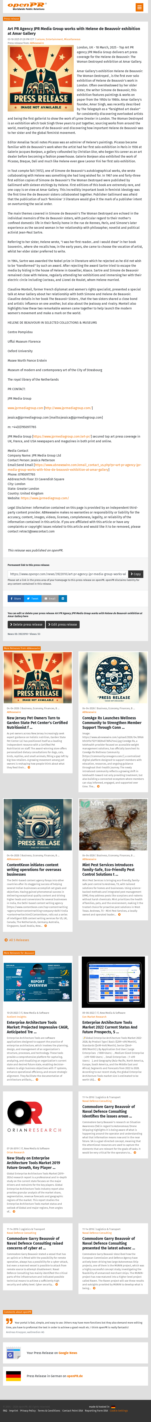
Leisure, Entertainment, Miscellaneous (58, 39)
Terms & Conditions (49, 1410)
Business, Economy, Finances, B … (40, 708)
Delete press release (26, 624)
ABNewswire (37, 43)
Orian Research (16, 1152)
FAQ (5, 1410)
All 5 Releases (16, 940)
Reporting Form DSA (96, 1410)
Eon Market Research (94, 1016)
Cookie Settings (119, 1410)
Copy (136, 574)
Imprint (13, 1410)
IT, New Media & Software (34, 1012)
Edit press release (62, 624)
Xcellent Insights (16, 1016)
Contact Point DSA (72, 1410)
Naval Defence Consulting (97, 1101)
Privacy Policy (28, 1410)
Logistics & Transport (108, 1097)
